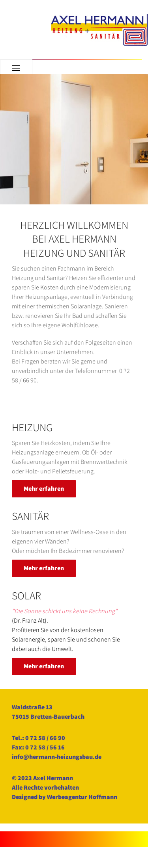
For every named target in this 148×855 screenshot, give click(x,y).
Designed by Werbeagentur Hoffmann (64, 797)
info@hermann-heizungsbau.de (56, 757)
